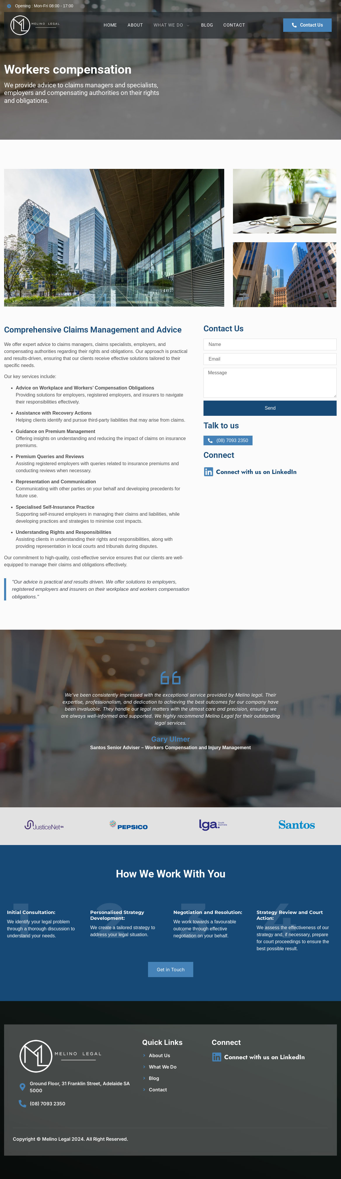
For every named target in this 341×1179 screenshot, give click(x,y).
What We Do (172, 25)
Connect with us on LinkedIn (256, 472)
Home (110, 25)
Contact (234, 25)
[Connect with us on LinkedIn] (208, 472)
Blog (207, 25)
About (135, 25)
